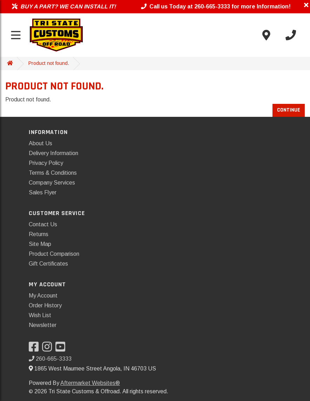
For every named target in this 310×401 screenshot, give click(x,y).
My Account (43, 296)
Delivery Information (53, 153)
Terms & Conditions (53, 173)
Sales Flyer (42, 192)
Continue (288, 110)
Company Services (52, 183)
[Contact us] (266, 35)
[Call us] (290, 35)
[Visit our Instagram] (48, 349)
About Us (40, 143)
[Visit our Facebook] (35, 349)
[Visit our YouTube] (62, 349)
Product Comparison (54, 254)
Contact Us (43, 224)
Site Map (40, 244)
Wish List (40, 315)
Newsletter (42, 325)
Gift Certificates (48, 264)
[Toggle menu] (15, 35)
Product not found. (48, 63)
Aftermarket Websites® (90, 383)
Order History (45, 305)
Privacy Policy (46, 163)
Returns (38, 234)
